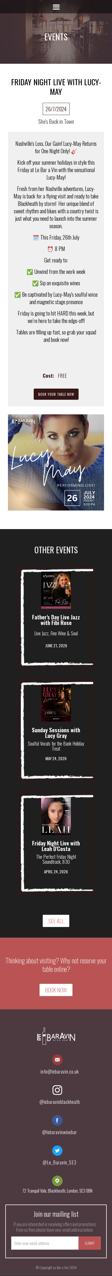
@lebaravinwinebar (59, 1132)
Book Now (56, 990)
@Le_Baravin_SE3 (59, 1162)
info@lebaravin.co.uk (60, 1071)
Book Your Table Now (56, 394)
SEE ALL (56, 921)
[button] (56, 6)
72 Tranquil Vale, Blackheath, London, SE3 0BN (57, 1190)
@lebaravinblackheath (60, 1101)
